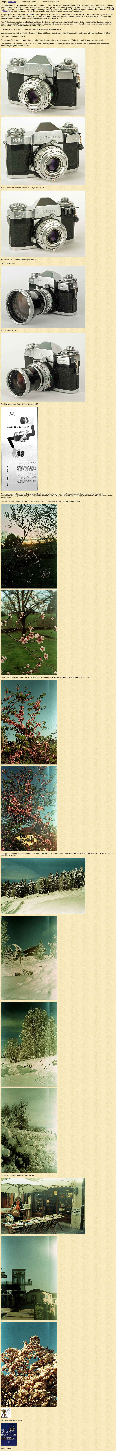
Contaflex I (31, 15)
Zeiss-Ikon (12, 2)
